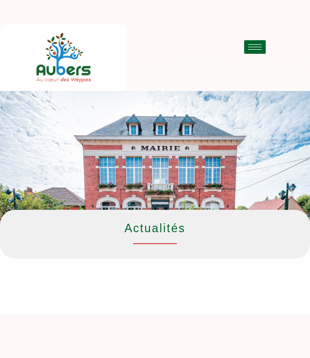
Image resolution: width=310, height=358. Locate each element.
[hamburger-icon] (255, 47)
